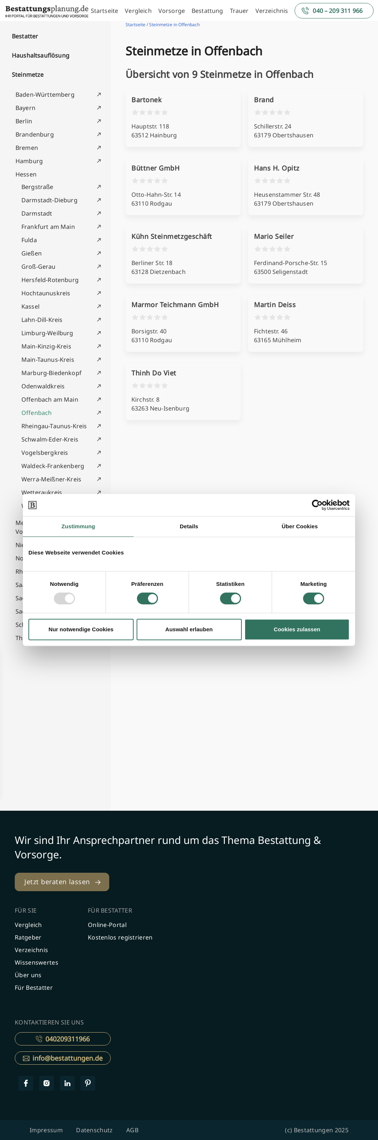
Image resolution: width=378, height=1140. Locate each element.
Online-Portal (107, 925)
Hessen (26, 174)
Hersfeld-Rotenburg (50, 280)
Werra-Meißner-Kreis (51, 479)
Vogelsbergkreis (44, 453)
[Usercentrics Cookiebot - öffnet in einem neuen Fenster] (317, 505)
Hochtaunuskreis (45, 293)
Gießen (31, 253)
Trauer (239, 11)
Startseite (104, 11)
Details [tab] (189, 526)
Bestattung (207, 11)
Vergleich (138, 11)
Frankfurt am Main (48, 227)
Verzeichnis (271, 11)
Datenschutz (94, 1130)
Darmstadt (36, 213)
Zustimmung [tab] (78, 526)
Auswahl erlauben (189, 629)
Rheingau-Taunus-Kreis (54, 426)
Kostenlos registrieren (120, 937)
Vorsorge (171, 11)
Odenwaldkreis (43, 386)
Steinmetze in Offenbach (174, 24)
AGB (132, 1130)
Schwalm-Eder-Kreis (49, 439)
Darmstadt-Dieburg (49, 200)
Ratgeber (28, 937)
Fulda (29, 240)
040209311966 (63, 1038)
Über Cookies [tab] (300, 526)
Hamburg (29, 161)
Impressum (46, 1130)
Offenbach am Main (49, 399)
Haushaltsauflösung (40, 55)
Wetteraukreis (41, 492)
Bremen (27, 148)
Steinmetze (28, 75)
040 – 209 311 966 (337, 11)
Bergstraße (37, 187)
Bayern (25, 108)
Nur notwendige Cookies (81, 629)
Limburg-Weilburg (47, 333)
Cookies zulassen (297, 629)
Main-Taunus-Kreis (47, 360)
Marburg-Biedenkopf (51, 373)
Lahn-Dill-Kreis (41, 320)
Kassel (30, 306)
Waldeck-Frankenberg (52, 466)
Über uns (28, 975)
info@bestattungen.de (63, 1058)
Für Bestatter (34, 987)
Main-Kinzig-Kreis (46, 346)
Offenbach (36, 413)
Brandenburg (35, 134)
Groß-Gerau (38, 266)
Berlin (24, 121)
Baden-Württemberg (45, 94)
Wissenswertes (36, 962)
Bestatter (25, 36)
